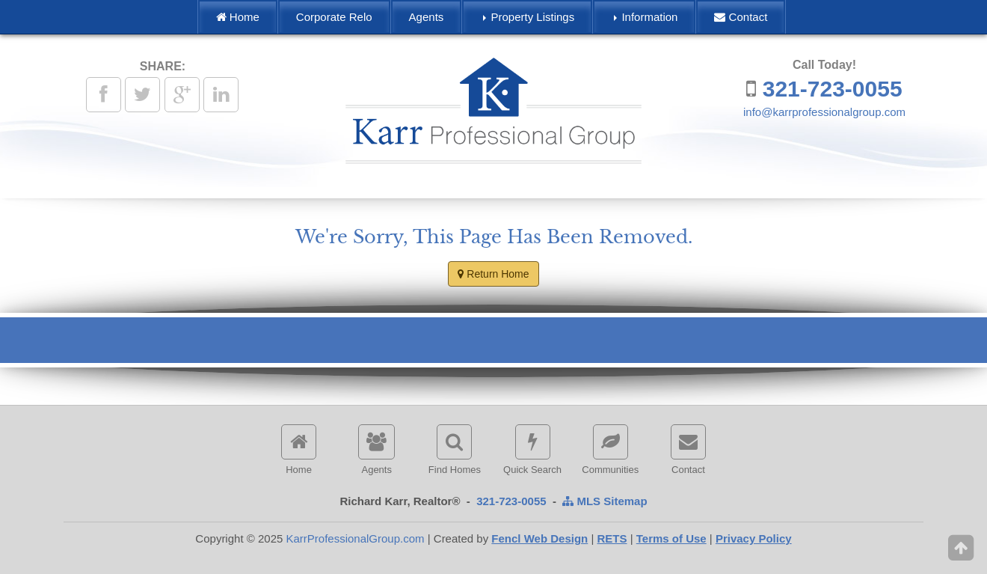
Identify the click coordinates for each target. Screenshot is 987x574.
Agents (426, 16)
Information (645, 16)
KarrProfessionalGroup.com (355, 538)
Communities (610, 449)
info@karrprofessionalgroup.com (824, 112)
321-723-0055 (833, 88)
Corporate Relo (334, 16)
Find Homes (454, 449)
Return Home (493, 274)
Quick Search (532, 449)
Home (237, 16)
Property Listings (528, 16)
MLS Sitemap (604, 501)
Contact (740, 16)
